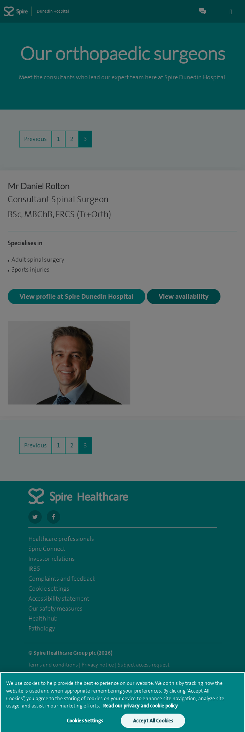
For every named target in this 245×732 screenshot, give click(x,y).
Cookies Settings (85, 723)
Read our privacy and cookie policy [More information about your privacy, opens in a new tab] (140, 708)
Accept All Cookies (153, 723)
